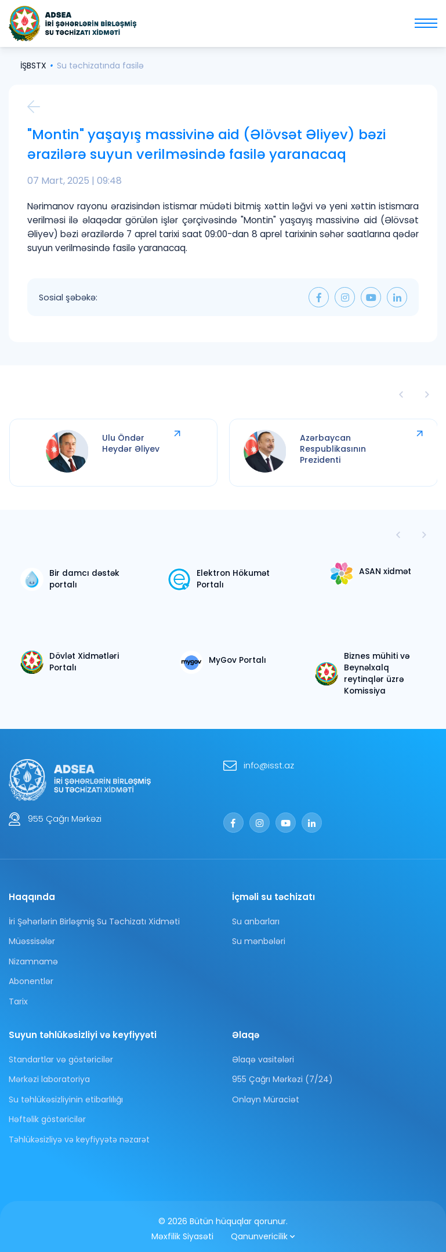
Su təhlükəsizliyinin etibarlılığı (66, 1095)
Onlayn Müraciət (265, 1095)
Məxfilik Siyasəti (182, 1232)
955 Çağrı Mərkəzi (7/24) (282, 1074)
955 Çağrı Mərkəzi (64, 814)
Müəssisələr (32, 936)
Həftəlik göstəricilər (47, 1114)
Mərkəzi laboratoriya (49, 1074)
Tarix (18, 997)
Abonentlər (31, 976)
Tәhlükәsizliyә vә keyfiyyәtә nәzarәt (79, 1135)
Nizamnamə (33, 957)
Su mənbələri (258, 936)
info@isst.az (269, 760)
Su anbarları (256, 917)
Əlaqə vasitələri (263, 1055)
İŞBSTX (33, 65)
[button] (424, 536)
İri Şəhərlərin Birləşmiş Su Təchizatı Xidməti (94, 917)
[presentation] (401, 395)
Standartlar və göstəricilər (61, 1055)
